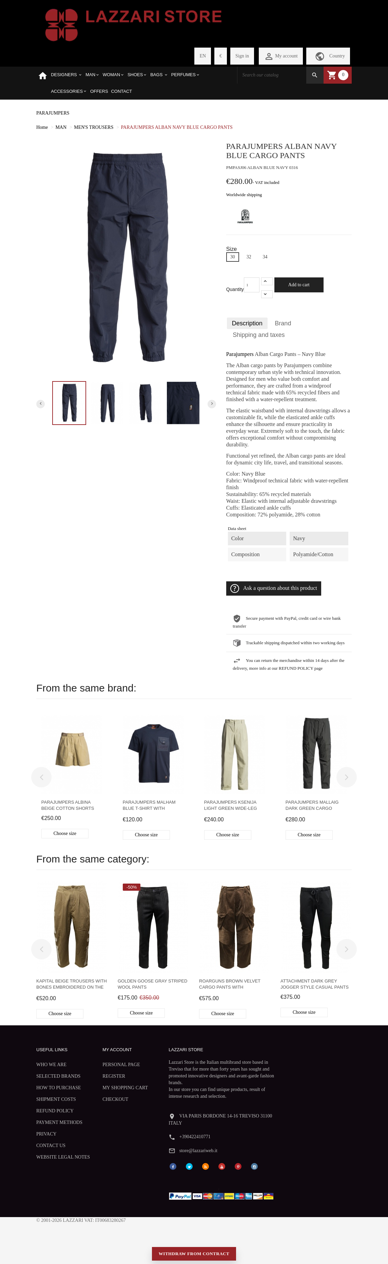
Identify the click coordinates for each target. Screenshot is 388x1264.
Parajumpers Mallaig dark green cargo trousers (312, 806)
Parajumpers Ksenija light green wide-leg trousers (230, 806)
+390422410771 (279, 1072)
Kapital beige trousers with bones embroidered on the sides (71, 984)
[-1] (267, 294)
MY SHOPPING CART (106, 1090)
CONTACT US (50, 1163)
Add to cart (299, 284)
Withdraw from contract (194, 1243)
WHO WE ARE (51, 1064)
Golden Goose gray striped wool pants (152, 983)
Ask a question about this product (273, 588)
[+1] (267, 281)
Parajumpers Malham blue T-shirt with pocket (149, 806)
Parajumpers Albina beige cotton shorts (67, 804)
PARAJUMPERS (53, 113)
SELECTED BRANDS (48, 1078)
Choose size (65, 833)
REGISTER (102, 1075)
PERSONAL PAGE (109, 1064)
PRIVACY (46, 1152)
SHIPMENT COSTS (56, 1111)
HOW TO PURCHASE (48, 1096)
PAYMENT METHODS (47, 1137)
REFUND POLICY (55, 1122)
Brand (283, 323)
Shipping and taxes (259, 334)
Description (247, 323)
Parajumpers (240, 354)
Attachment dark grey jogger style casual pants (314, 983)
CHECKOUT (103, 1105)
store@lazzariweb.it (283, 1086)
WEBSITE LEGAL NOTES (55, 1178)
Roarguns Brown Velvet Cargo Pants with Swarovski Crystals (229, 984)
